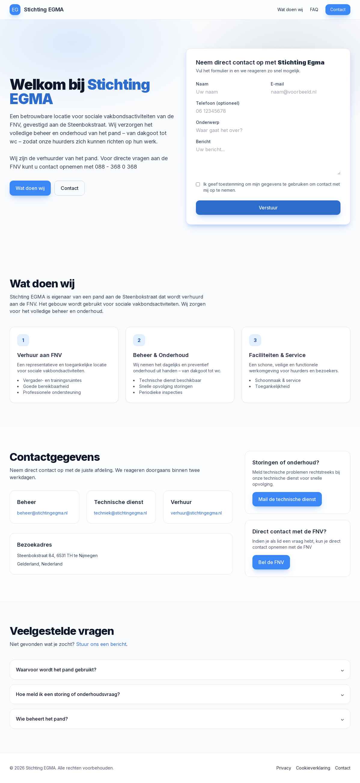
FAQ (314, 9)
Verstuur (268, 208)
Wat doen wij (290, 9)
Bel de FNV (271, 562)
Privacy (283, 767)
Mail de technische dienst (287, 499)
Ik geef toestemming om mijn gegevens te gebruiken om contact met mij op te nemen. (271, 187)
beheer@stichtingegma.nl (42, 512)
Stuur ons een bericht (101, 644)
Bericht (203, 141)
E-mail (277, 83)
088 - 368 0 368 (116, 167)
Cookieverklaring (313, 767)
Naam (202, 83)
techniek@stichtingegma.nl (120, 512)
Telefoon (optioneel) (217, 103)
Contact (338, 9)
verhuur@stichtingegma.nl (196, 512)
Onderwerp (207, 122)
